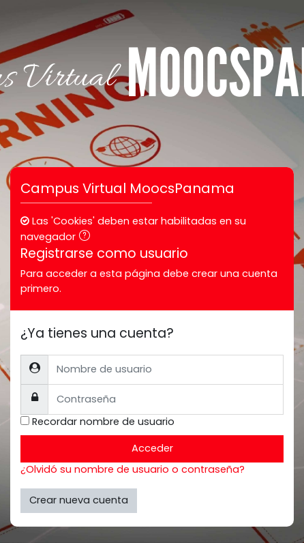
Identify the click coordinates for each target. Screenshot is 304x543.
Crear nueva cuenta (78, 500)
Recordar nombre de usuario (103, 421)
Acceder (152, 448)
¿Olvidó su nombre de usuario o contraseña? (132, 469)
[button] (87, 237)
